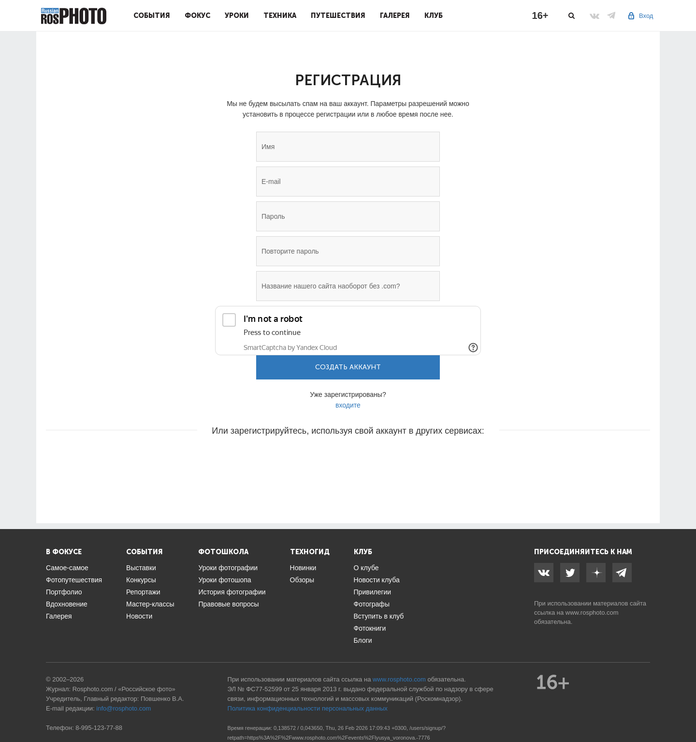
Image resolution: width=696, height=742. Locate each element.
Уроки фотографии (228, 568)
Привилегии (373, 592)
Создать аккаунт (348, 367)
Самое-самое (67, 568)
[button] (274, 460)
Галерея (395, 15)
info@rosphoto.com (123, 708)
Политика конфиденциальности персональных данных (308, 708)
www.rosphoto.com (592, 612)
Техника (279, 15)
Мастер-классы (150, 604)
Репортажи (143, 592)
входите (348, 405)
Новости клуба (377, 580)
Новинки (303, 568)
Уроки (237, 15)
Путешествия (338, 15)
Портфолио (64, 592)
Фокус (197, 15)
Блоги (363, 640)
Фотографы (372, 604)
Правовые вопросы (228, 604)
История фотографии (231, 592)
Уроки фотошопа (224, 580)
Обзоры (302, 580)
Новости (139, 616)
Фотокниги (370, 628)
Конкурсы (141, 580)
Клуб (433, 15)
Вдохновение (66, 604)
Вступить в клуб (379, 616)
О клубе (366, 568)
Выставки (141, 568)
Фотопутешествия (74, 580)
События (151, 15)
